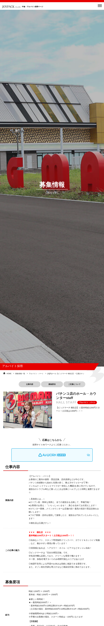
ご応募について (78, 385)
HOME (9, 374)
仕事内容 (25, 385)
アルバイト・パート (36, 374)
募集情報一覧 (20, 374)
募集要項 (52, 385)
